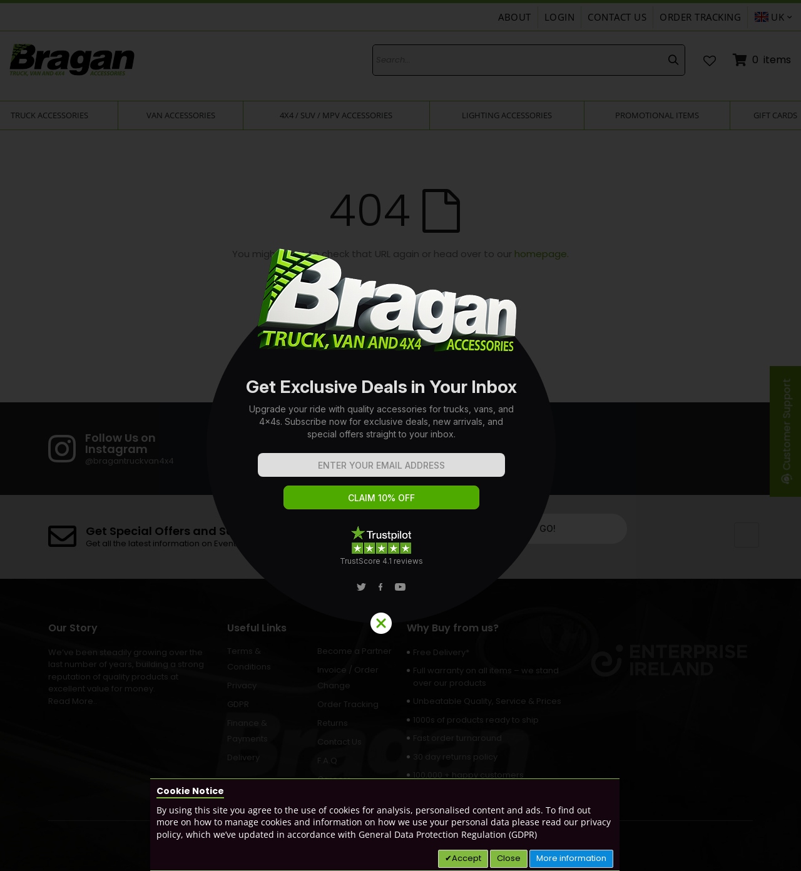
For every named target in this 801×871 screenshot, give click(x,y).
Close (509, 858)
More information (571, 858)
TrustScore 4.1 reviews (381, 561)
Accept (466, 858)
